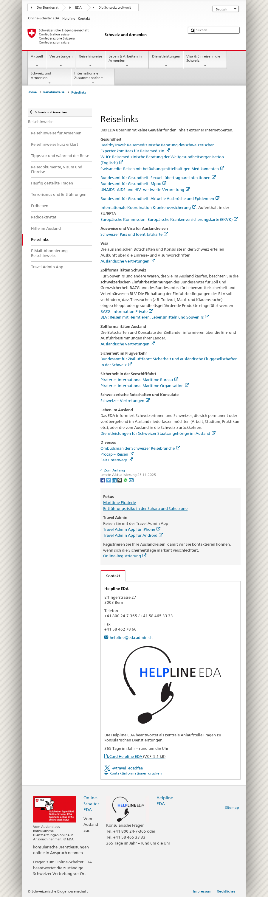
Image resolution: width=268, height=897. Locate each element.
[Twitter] (109, 479)
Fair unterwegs (116, 459)
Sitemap (232, 807)
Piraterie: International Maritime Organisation (144, 385)
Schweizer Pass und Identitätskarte (134, 234)
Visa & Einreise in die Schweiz (205, 61)
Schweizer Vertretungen (125, 400)
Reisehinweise (90, 61)
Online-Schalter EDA (91, 803)
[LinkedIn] (114, 479)
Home (32, 92)
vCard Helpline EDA (136, 756)
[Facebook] (103, 479)
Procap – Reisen (117, 454)
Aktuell (37, 61)
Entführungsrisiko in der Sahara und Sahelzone (145, 508)
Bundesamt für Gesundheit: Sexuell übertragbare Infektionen (158, 177)
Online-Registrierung (124, 555)
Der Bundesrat (47, 8)
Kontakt (110, 575)
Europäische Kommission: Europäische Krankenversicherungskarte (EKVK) (169, 219)
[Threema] (120, 479)
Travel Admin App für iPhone (131, 529)
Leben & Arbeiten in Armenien (127, 61)
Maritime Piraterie (119, 502)
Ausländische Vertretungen (127, 261)
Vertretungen (61, 61)
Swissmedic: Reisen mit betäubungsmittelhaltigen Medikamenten (162, 168)
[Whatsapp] (126, 479)
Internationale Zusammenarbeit (93, 78)
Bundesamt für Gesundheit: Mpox (133, 183)
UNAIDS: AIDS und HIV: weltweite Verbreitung (145, 189)
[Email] (131, 479)
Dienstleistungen (166, 61)
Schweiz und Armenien (49, 78)
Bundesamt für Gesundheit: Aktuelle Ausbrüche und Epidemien (159, 198)
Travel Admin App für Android (133, 535)
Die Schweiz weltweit (114, 8)
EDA (78, 8)
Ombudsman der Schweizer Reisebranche (140, 448)
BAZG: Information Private (126, 311)
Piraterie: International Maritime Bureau (139, 379)
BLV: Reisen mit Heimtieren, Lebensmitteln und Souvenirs (154, 317)
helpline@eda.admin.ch (131, 637)
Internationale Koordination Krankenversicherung (148, 207)
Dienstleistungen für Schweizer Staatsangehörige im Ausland (158, 433)
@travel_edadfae (127, 768)
